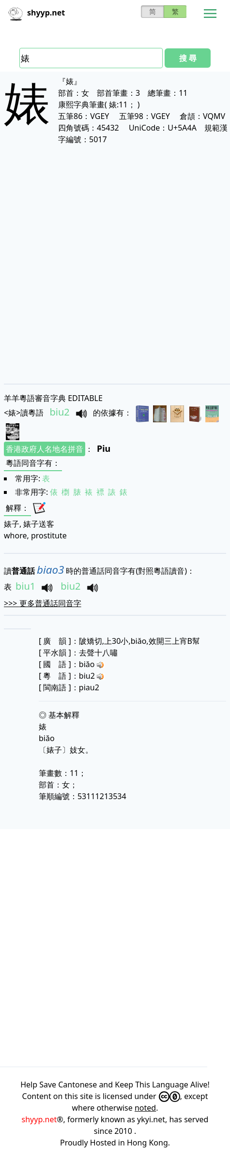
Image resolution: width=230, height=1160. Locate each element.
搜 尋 (188, 58)
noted (145, 1107)
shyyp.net (39, 1119)
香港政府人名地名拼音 (44, 449)
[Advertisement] (115, 264)
